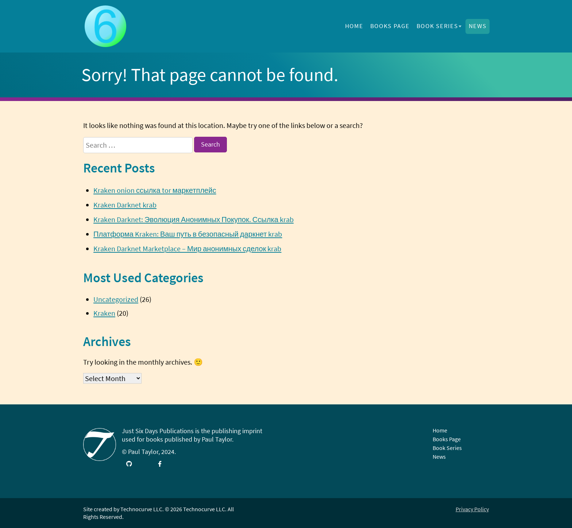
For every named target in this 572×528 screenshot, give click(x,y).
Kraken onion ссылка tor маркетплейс (154, 190)
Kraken (104, 313)
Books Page (390, 26)
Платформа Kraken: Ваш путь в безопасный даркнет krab (187, 233)
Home (354, 26)
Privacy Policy (472, 509)
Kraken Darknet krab (124, 204)
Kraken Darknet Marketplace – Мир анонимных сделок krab (187, 248)
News (478, 26)
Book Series (437, 26)
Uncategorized (115, 299)
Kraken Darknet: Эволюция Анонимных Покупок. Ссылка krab (193, 219)
